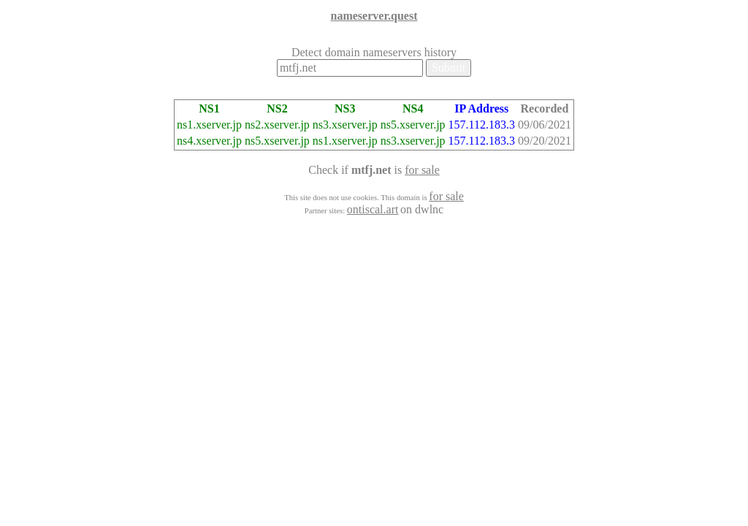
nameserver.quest (374, 15)
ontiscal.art (373, 209)
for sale (422, 170)
